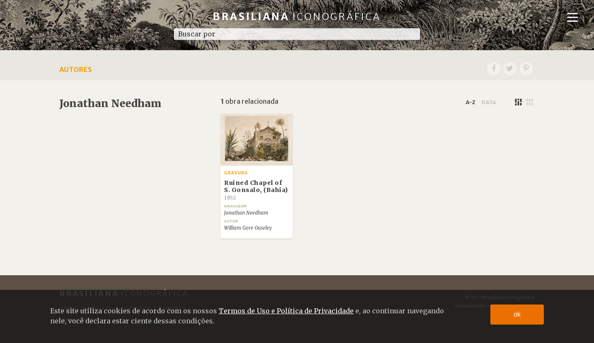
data (489, 102)
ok (517, 314)
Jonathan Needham (246, 213)
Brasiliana (297, 16)
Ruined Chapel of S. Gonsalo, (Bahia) (256, 190)
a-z (470, 102)
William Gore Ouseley (248, 228)
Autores (75, 69)
